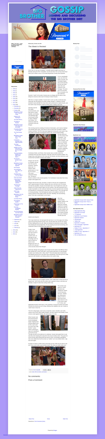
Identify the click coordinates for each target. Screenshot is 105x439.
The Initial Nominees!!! (17, 145)
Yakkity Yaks (77, 221)
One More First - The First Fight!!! (18, 174)
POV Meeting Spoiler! (17, 201)
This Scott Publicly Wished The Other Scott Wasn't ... (18, 155)
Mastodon (5, 435)
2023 (14, 90)
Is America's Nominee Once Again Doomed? (18, 141)
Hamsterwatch (78, 219)
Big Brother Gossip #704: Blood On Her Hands (18, 126)
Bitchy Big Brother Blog (80, 210)
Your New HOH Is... (18, 119)
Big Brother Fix (78, 226)
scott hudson (44, 371)
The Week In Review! (17, 122)
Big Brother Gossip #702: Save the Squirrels (18, 164)
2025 (14, 88)
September (16, 219)
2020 (14, 96)
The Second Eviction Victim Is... (18, 160)
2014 (14, 232)
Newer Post (31, 418)
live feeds (39, 371)
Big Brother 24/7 (78, 233)
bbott (33, 371)
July (15, 223)
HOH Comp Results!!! (16, 192)
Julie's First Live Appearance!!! (18, 188)
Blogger (55, 430)
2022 (14, 92)
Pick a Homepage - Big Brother (82, 224)
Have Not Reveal (18, 177)
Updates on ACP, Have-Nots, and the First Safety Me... (18, 149)
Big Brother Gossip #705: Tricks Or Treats (18, 113)
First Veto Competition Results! (17, 208)
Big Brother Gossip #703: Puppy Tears (18, 137)
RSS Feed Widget (18, 61)
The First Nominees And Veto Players (18, 212)
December (16, 106)
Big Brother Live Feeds (80, 212)
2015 (14, 230)
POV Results (17, 167)
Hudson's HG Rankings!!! (17, 117)
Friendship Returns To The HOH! (18, 130)
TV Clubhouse (78, 214)
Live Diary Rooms (18, 198)
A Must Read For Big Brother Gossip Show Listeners (18, 181)
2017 (14, 102)
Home (48, 418)
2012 (14, 234)
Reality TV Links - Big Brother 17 (82, 231)
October (16, 110)
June (15, 225)
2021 (14, 94)
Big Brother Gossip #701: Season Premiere (18, 216)
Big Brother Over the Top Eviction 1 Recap (18, 195)
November (16, 108)
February (16, 227)
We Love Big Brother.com (80, 235)
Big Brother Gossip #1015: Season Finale (84, 200)
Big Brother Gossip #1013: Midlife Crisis (84, 204)
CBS (36, 371)
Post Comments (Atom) (40, 421)
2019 (14, 98)
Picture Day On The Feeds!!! (18, 204)
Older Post (65, 418)
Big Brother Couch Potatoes (81, 216)
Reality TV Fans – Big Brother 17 (82, 228)
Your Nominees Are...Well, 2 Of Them (18, 171)
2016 (14, 104)
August (16, 221)
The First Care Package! (17, 185)
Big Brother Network (79, 217)
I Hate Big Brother (79, 229)
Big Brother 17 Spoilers (80, 222)
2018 (14, 100)
